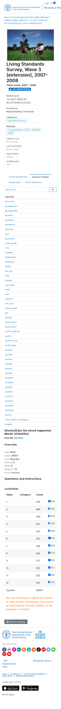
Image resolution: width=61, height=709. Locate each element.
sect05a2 (9, 382)
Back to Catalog (16, 622)
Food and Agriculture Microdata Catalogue (30, 17)
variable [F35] (35, 23)
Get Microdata (20, 89)
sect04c (8, 368)
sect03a (8, 350)
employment (10, 257)
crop (7, 248)
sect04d (8, 373)
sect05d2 (9, 405)
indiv (7, 294)
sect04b (8, 364)
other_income (11, 308)
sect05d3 (9, 410)
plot (6, 313)
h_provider (9, 285)
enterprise (9, 262)
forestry (8, 280)
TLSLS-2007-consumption (16, 419)
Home (6, 17)
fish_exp (8, 271)
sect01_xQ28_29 (12, 331)
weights (8, 424)
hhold (7, 289)
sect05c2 (9, 396)
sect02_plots (10, 345)
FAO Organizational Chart (9, 663)
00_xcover (9, 201)
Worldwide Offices (42, 660)
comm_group (11, 243)
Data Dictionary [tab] (40, 177)
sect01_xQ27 (10, 327)
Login (47, 3)
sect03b (8, 354)
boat (7, 234)
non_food (9, 303)
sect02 (8, 336)
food (7, 275)
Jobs (4, 674)
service (8, 415)
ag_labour (9, 220)
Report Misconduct (25, 676)
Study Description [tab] (18, 177)
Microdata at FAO (52, 7)
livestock (9, 299)
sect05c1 (9, 392)
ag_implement (11, 211)
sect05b (8, 387)
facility (8, 266)
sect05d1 (9, 401)
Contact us (15, 674)
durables (9, 252)
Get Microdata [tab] (33, 182)
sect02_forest (11, 340)
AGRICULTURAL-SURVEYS (15, 20)
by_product (10, 238)
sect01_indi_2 (11, 322)
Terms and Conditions (34, 674)
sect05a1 (9, 378)
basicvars (9, 229)
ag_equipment (11, 206)
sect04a (8, 359)
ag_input (9, 215)
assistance (10, 224)
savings (8, 317)
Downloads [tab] (15, 182)
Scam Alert (7, 676)
